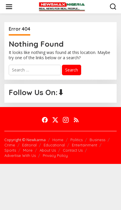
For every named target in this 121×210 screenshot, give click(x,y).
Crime (9, 145)
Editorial (29, 145)
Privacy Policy (55, 155)
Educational (54, 145)
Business (97, 139)
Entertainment (84, 145)
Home (57, 139)
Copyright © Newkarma (25, 139)
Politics (76, 139)
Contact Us (73, 150)
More (28, 150)
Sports (10, 150)
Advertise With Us (20, 155)
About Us (48, 150)
